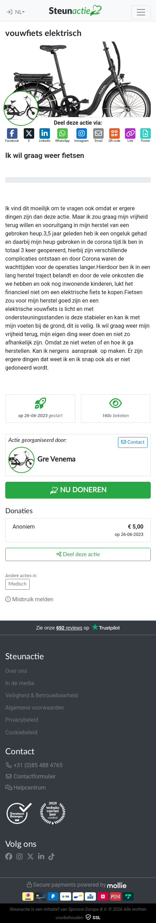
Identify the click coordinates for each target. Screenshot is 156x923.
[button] (12, 136)
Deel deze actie (78, 554)
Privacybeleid (21, 720)
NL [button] (18, 12)
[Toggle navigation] (141, 12)
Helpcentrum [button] (25, 787)
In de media (19, 683)
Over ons (16, 671)
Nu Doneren (78, 490)
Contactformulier (30, 776)
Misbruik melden (29, 599)
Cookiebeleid (21, 732)
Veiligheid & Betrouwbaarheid (41, 695)
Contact (132, 442)
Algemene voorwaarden (34, 707)
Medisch (17, 584)
